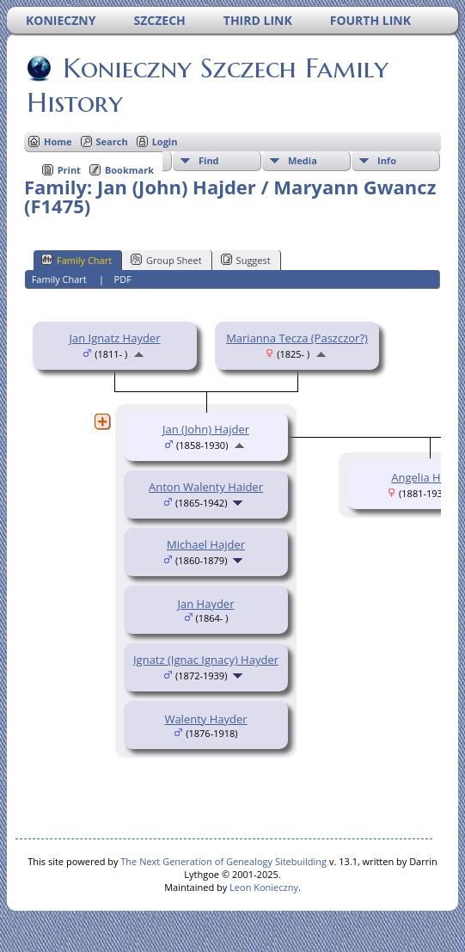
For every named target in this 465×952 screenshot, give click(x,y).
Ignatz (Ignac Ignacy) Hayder (205, 659)
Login (165, 141)
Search (112, 141)
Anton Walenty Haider (206, 486)
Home (58, 141)
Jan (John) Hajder (205, 429)
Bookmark (129, 169)
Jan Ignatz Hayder (115, 338)
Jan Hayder (206, 603)
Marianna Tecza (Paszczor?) (297, 338)
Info (386, 160)
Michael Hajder (206, 544)
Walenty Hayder (205, 719)
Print (69, 169)
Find (209, 160)
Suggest (246, 260)
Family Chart (76, 260)
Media (302, 160)
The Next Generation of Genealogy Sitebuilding (223, 861)
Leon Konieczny (263, 887)
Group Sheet (166, 260)
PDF (123, 279)
